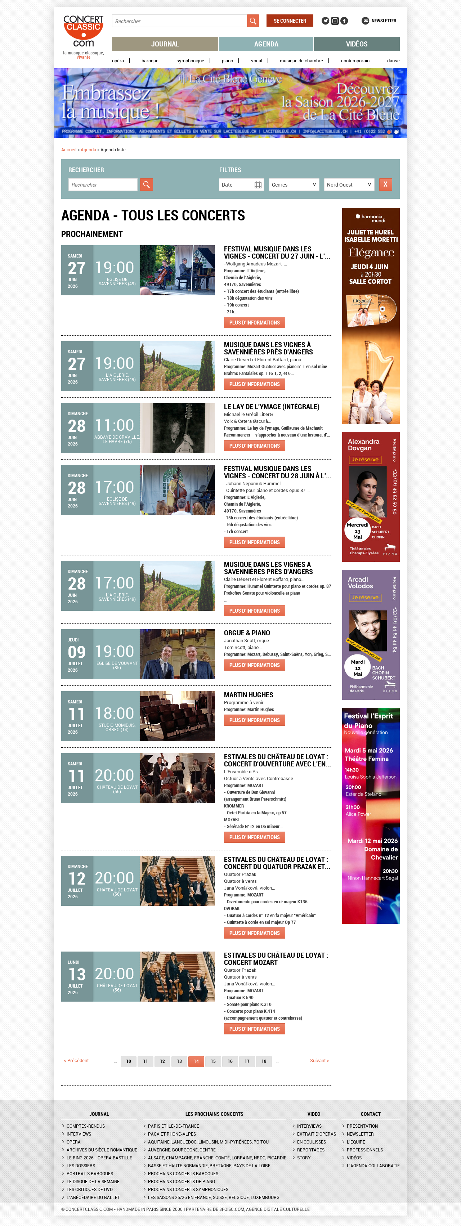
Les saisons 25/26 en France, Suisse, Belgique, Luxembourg (213, 1197)
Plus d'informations (254, 322)
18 (264, 1061)
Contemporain (355, 60)
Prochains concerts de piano (181, 1181)
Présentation (362, 1126)
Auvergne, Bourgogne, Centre (182, 1150)
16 (230, 1061)
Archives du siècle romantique (102, 1150)
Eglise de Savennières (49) (117, 281)
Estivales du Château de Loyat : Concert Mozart (276, 958)
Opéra (118, 60)
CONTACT (371, 1114)
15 (213, 1061)
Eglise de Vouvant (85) (117, 665)
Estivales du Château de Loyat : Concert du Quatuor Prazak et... (277, 862)
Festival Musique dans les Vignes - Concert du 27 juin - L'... (277, 252)
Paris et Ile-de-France (173, 1126)
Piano (227, 60)
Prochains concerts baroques (183, 1173)
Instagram (335, 21)
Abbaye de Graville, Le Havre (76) (117, 439)
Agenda (266, 44)
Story (304, 1157)
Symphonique (190, 60)
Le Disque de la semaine (93, 1181)
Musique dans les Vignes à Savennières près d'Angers (268, 348)
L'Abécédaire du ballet (93, 1197)
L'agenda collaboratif (373, 1165)
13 (179, 1061)
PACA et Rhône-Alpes (172, 1134)
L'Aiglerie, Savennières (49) (117, 377)
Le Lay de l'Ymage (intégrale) (271, 406)
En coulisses (311, 1142)
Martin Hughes (248, 694)
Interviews (79, 1134)
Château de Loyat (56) (117, 789)
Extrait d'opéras (316, 1134)
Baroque (150, 60)
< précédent (76, 1060)
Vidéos (357, 44)
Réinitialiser (385, 184)
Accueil (68, 149)
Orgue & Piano (247, 632)
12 (162, 1061)
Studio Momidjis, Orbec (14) (117, 727)
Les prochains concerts (214, 1114)
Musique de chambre (301, 60)
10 (128, 1061)
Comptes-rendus (86, 1126)
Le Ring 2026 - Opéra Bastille (99, 1157)
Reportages (311, 1150)
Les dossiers (81, 1165)
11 (145, 1061)
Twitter (326, 21)
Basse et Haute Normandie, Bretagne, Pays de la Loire (209, 1165)
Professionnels (365, 1150)
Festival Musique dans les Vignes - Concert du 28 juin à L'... (277, 472)
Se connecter (290, 20)
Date (227, 184)
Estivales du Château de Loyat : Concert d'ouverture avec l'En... (277, 760)
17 (247, 1061)
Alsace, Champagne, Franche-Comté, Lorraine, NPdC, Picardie (217, 1157)
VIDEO (314, 1114)
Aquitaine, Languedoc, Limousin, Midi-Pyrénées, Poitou (208, 1142)
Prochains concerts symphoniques (188, 1189)
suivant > (319, 1060)
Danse (393, 60)
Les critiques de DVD (90, 1189)
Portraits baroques (90, 1173)
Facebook (344, 21)
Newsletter (384, 20)
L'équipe (356, 1142)
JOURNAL (99, 1114)
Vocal (256, 60)
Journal (165, 44)
